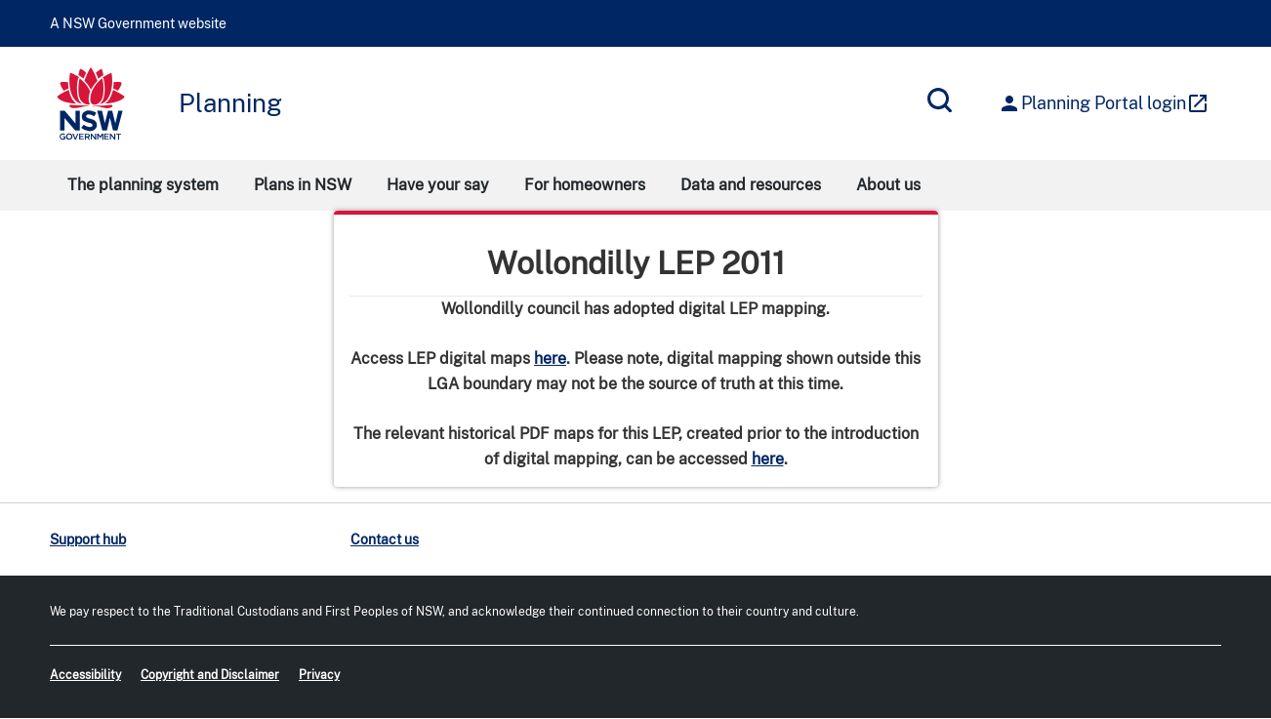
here (550, 358)
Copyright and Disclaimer (210, 675)
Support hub (88, 539)
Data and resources (750, 185)
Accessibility (85, 675)
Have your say (438, 185)
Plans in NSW (302, 185)
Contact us (384, 539)
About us (888, 185)
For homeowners (584, 185)
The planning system (143, 185)
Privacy (319, 675)
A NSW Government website (138, 23)
